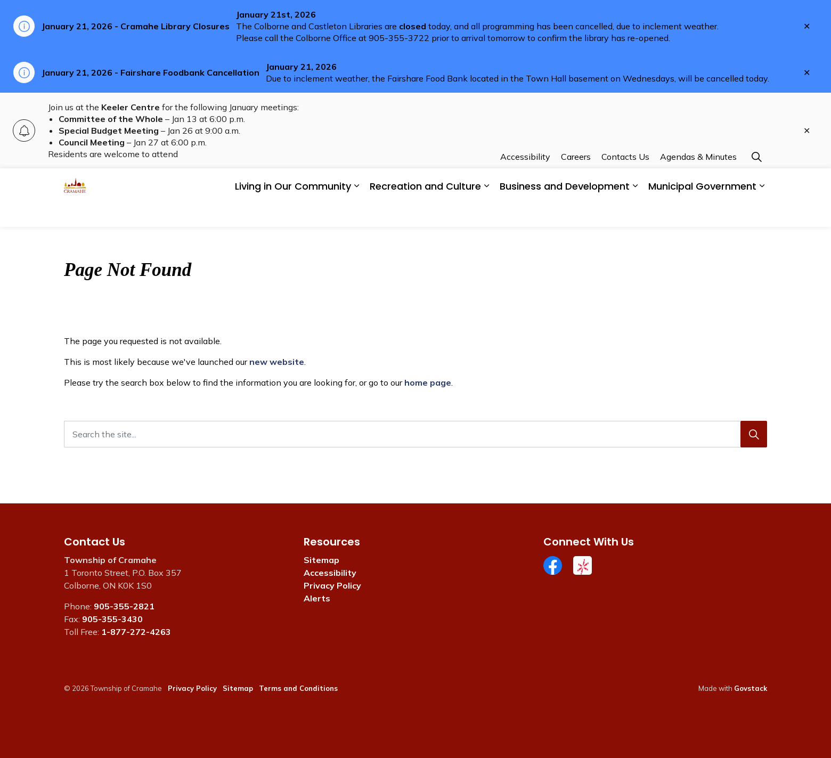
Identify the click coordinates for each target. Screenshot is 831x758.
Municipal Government (702, 212)
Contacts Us (625, 182)
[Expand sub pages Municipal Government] (761, 212)
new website (276, 361)
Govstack (750, 688)
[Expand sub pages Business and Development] (635, 212)
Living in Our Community (293, 212)
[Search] (753, 434)
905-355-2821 (124, 606)
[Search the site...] (415, 434)
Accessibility (525, 182)
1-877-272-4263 (136, 631)
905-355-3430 (112, 619)
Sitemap (321, 560)
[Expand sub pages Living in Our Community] (356, 212)
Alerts (317, 598)
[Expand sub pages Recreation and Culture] (486, 212)
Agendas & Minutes (698, 182)
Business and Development (565, 212)
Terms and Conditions (298, 688)
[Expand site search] (756, 183)
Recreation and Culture (425, 212)
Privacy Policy (332, 585)
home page (427, 382)
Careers (576, 182)
